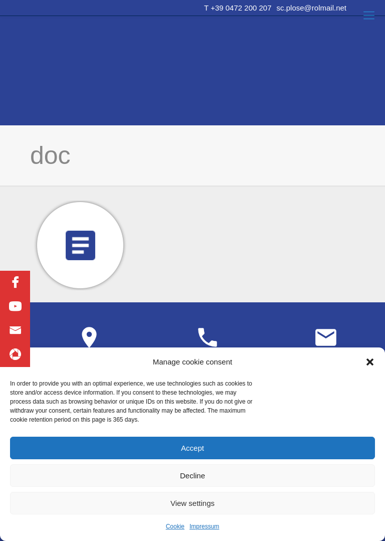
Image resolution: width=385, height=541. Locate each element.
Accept (192, 448)
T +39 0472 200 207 (237, 8)
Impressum (204, 526)
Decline (192, 475)
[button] (370, 362)
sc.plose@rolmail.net (311, 8)
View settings (192, 503)
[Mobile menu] (368, 15)
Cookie (175, 526)
